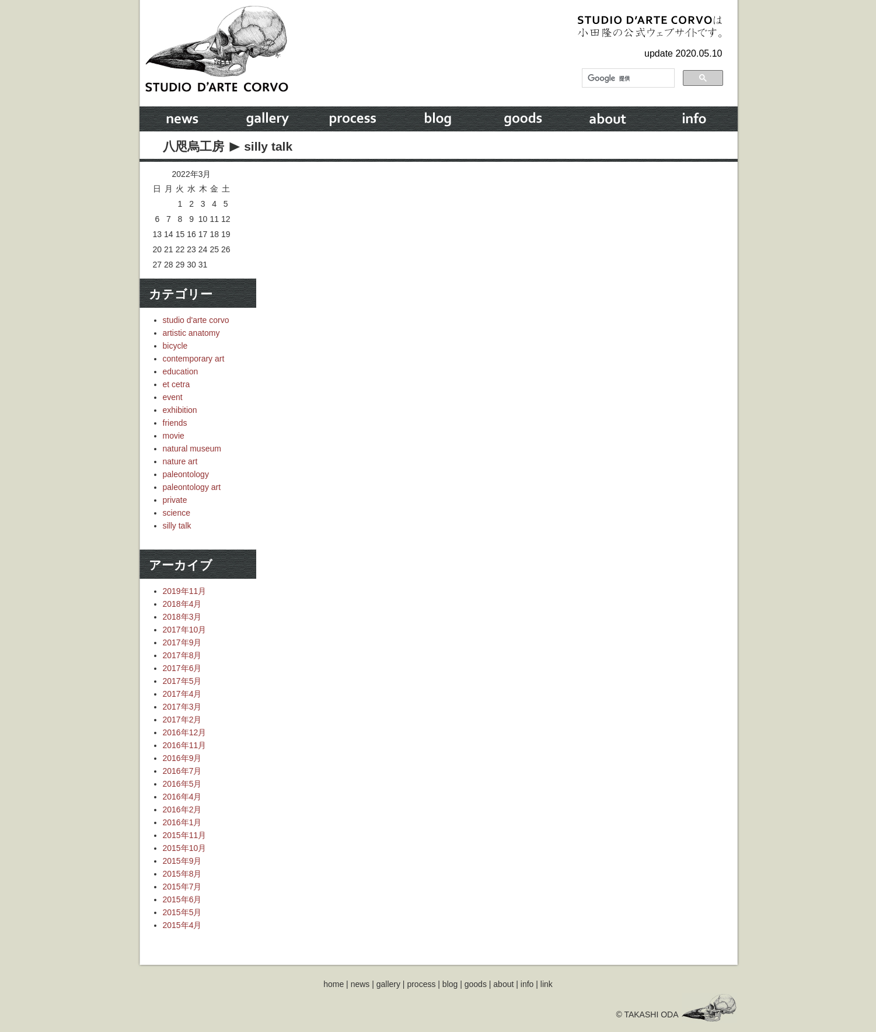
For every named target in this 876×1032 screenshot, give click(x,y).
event (173, 397)
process (421, 984)
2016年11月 (185, 745)
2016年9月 (182, 758)
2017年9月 (182, 642)
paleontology (186, 474)
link (546, 984)
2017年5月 (182, 681)
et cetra (176, 384)
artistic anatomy (191, 333)
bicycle (175, 345)
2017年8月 (182, 655)
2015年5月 (182, 912)
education (180, 371)
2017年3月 (182, 706)
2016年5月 (182, 783)
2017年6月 (182, 668)
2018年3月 (182, 616)
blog (450, 984)
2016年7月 (182, 771)
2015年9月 (182, 861)
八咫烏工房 (193, 146)
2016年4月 (182, 796)
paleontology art (192, 487)
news (360, 984)
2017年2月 (182, 719)
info (527, 984)
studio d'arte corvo (196, 320)
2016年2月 (182, 809)
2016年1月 (182, 822)
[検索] (627, 78)
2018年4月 (182, 604)
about (503, 984)
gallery (388, 984)
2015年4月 (182, 925)
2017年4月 (182, 694)
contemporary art (194, 358)
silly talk (268, 146)
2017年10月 (185, 629)
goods (476, 984)
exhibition (180, 410)
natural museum (192, 448)
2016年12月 (185, 732)
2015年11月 (185, 835)
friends (175, 423)
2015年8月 (182, 873)
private (175, 500)
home (333, 984)
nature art (180, 461)
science (176, 512)
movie (173, 435)
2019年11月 (185, 591)
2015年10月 (185, 848)
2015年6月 (182, 899)
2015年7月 (182, 886)
